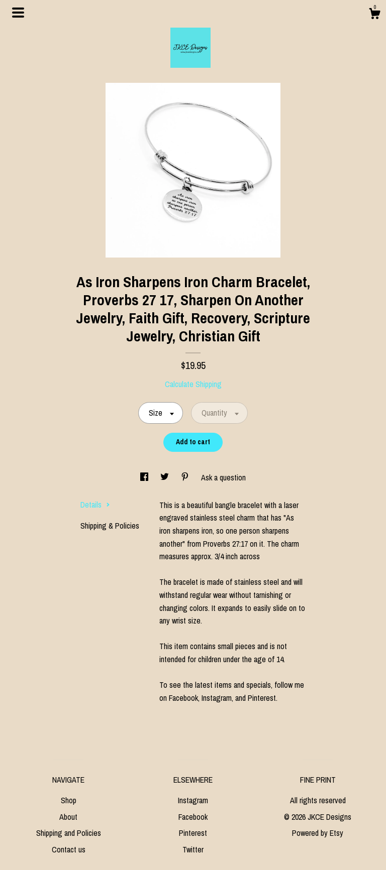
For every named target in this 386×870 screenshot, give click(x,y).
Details (95, 504)
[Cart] (374, 15)
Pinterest (193, 832)
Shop (68, 800)
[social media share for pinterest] (186, 477)
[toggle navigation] (18, 13)
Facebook (193, 816)
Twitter (193, 849)
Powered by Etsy (317, 832)
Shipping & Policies (109, 525)
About (68, 816)
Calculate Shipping (193, 384)
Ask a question (223, 477)
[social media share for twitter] (165, 477)
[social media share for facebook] (145, 477)
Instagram (193, 800)
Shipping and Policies (68, 832)
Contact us (68, 849)
